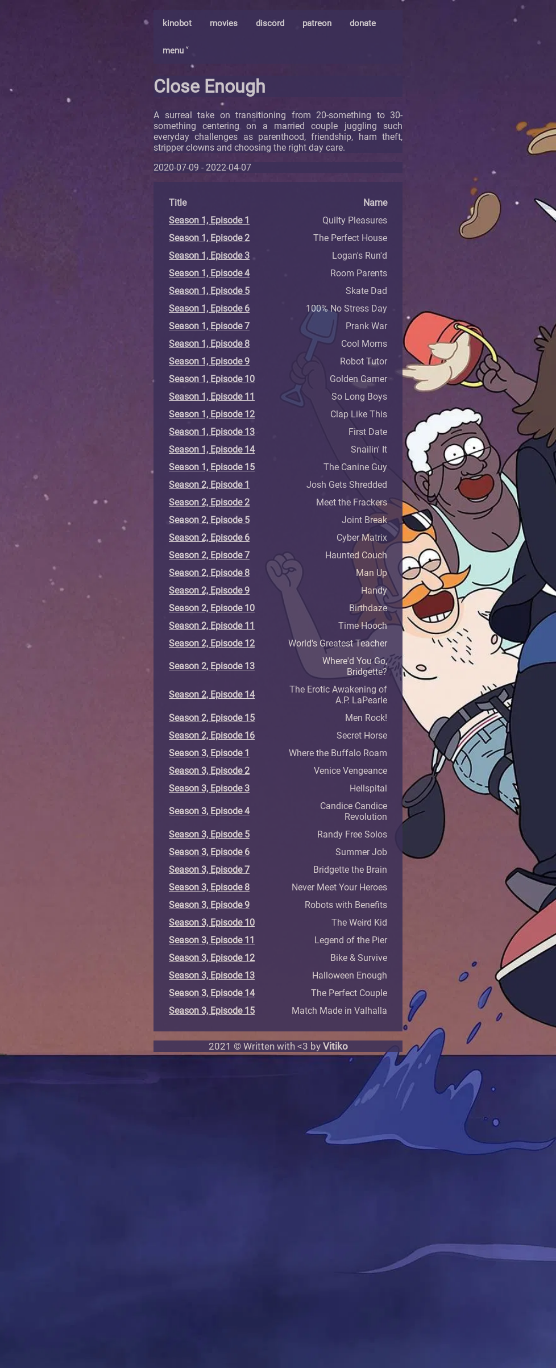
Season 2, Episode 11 (212, 625)
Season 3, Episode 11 (212, 940)
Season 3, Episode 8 (209, 887)
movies (224, 23)
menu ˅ (175, 50)
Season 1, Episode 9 (209, 361)
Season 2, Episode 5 (209, 520)
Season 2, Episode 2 (209, 502)
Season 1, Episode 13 (212, 431)
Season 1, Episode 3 (209, 255)
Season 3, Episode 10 (212, 922)
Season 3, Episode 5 (209, 834)
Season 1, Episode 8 (209, 343)
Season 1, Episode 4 (209, 273)
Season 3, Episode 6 (209, 852)
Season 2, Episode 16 (212, 735)
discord (270, 23)
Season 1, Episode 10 (212, 379)
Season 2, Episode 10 (212, 608)
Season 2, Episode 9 (209, 590)
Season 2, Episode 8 (209, 572)
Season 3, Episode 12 (212, 957)
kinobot (177, 23)
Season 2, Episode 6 (209, 537)
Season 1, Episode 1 (209, 220)
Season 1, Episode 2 (209, 238)
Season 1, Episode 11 (212, 396)
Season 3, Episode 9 (209, 904)
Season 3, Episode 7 (209, 869)
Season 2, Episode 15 (212, 717)
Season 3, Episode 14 (212, 993)
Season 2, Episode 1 (209, 484)
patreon (316, 23)
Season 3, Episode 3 (209, 788)
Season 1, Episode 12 (212, 414)
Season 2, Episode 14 (212, 694)
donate (363, 23)
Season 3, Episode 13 (212, 975)
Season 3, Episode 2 (209, 770)
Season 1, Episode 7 (209, 326)
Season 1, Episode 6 (209, 308)
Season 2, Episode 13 (212, 666)
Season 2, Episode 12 (212, 643)
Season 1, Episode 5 (209, 290)
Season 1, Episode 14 (212, 449)
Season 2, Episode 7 (209, 555)
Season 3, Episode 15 (212, 1010)
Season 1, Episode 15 (212, 467)
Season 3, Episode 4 (209, 811)
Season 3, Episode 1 (209, 753)
